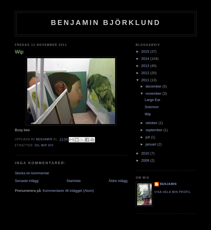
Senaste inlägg (26, 181)
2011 (145, 80)
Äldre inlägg (118, 181)
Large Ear (152, 100)
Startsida (73, 181)
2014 (145, 59)
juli (148, 137)
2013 (145, 66)
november (154, 93)
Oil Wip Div (44, 145)
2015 (145, 51)
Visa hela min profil (172, 191)
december (154, 86)
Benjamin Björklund (106, 22)
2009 (145, 160)
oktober (152, 123)
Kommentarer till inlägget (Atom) (68, 191)
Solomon (152, 107)
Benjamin (168, 184)
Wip (148, 114)
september (154, 130)
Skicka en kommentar (32, 173)
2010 (145, 153)
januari (151, 144)
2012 (145, 73)
